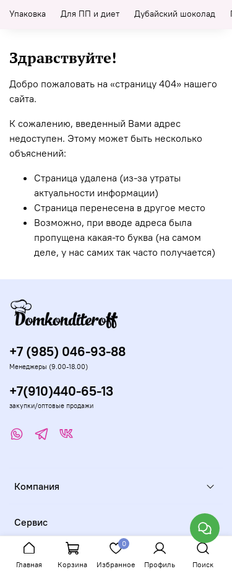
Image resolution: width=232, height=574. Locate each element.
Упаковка (27, 13)
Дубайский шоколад (174, 13)
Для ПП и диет (90, 13)
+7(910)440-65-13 (61, 391)
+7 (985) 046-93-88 (67, 351)
